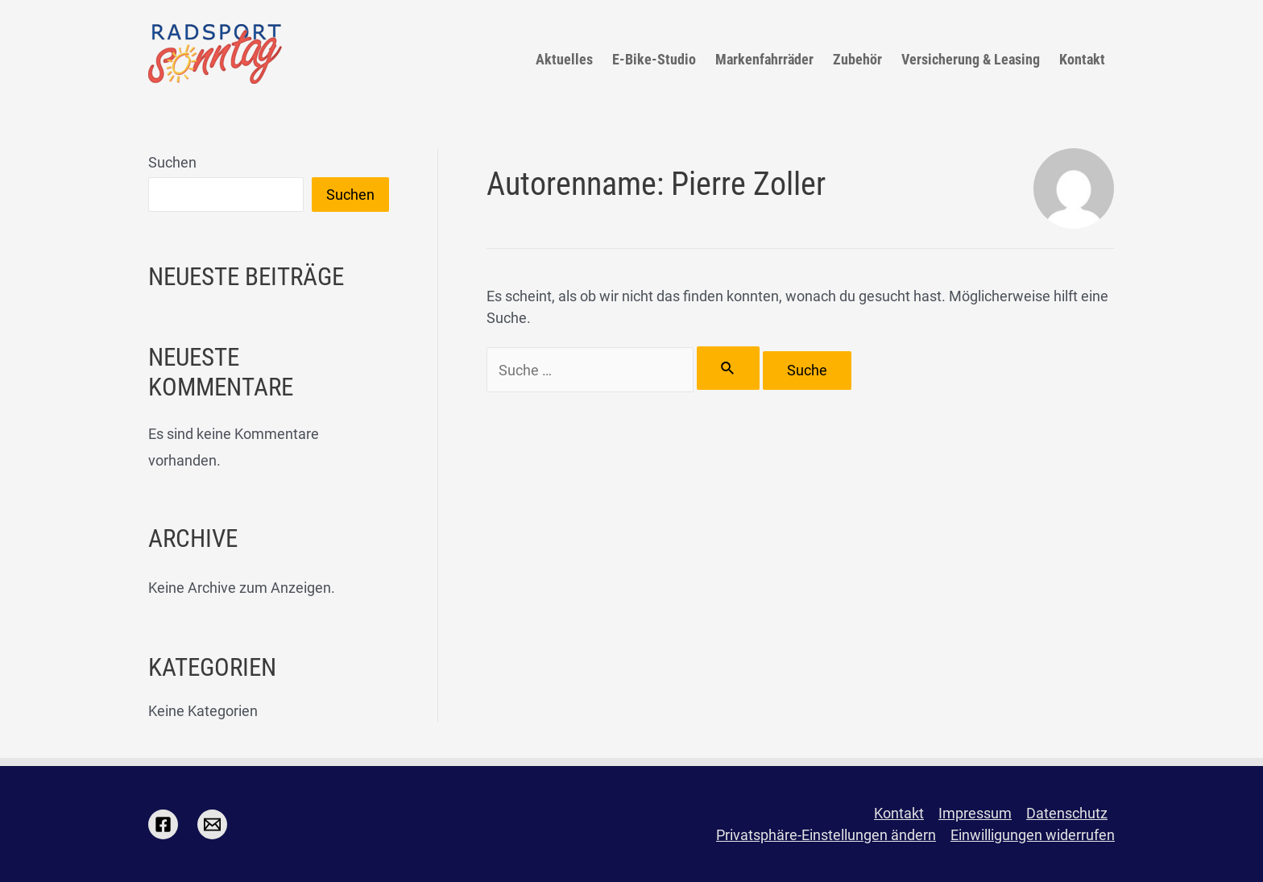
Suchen (172, 162)
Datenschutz (1067, 813)
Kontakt (1082, 59)
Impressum (975, 813)
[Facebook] (163, 824)
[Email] (212, 824)
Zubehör (857, 59)
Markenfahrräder (764, 59)
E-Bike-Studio (654, 59)
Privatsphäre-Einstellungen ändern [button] (826, 834)
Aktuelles (564, 59)
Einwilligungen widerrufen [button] (1032, 834)
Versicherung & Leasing (970, 59)
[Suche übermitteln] (728, 368)
